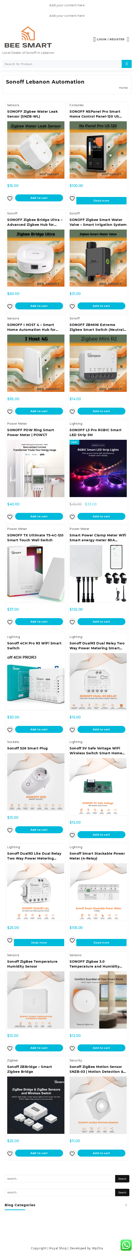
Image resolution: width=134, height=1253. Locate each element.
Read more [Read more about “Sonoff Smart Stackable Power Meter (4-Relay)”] (101, 942)
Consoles (77, 105)
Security (76, 1060)
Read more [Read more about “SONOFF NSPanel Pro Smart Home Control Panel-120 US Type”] (101, 200)
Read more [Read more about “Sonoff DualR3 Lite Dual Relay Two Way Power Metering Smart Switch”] (39, 942)
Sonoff (12, 213)
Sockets (13, 742)
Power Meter (17, 423)
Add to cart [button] (39, 198)
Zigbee (12, 1060)
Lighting (76, 423)
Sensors (13, 105)
